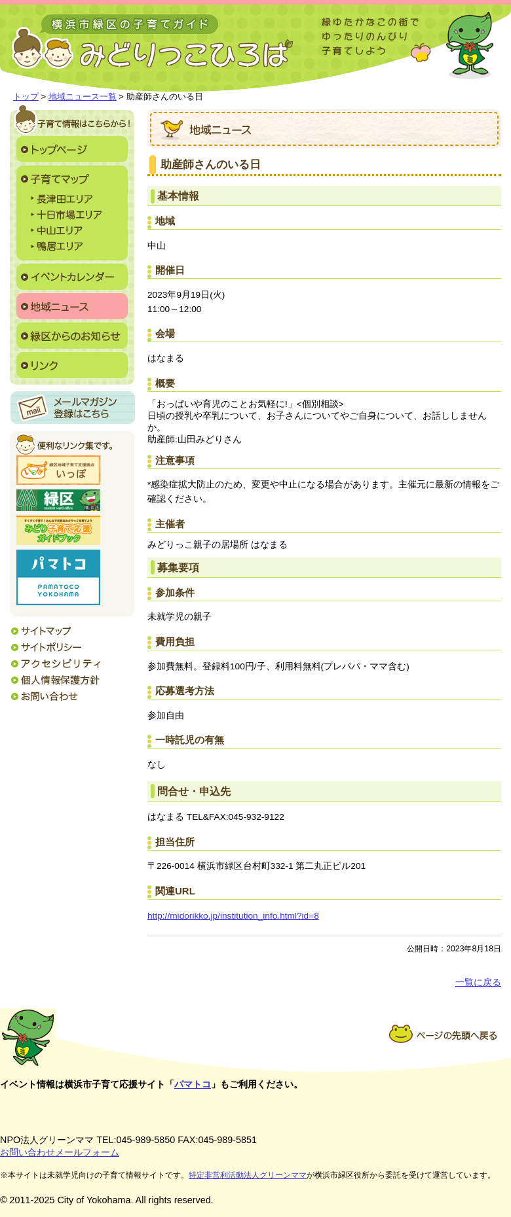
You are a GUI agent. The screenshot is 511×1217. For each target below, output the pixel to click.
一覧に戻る (478, 982)
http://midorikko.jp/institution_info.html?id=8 (233, 916)
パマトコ (192, 1084)
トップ (26, 96)
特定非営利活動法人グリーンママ (248, 1175)
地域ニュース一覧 (82, 96)
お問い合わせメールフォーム (59, 1152)
